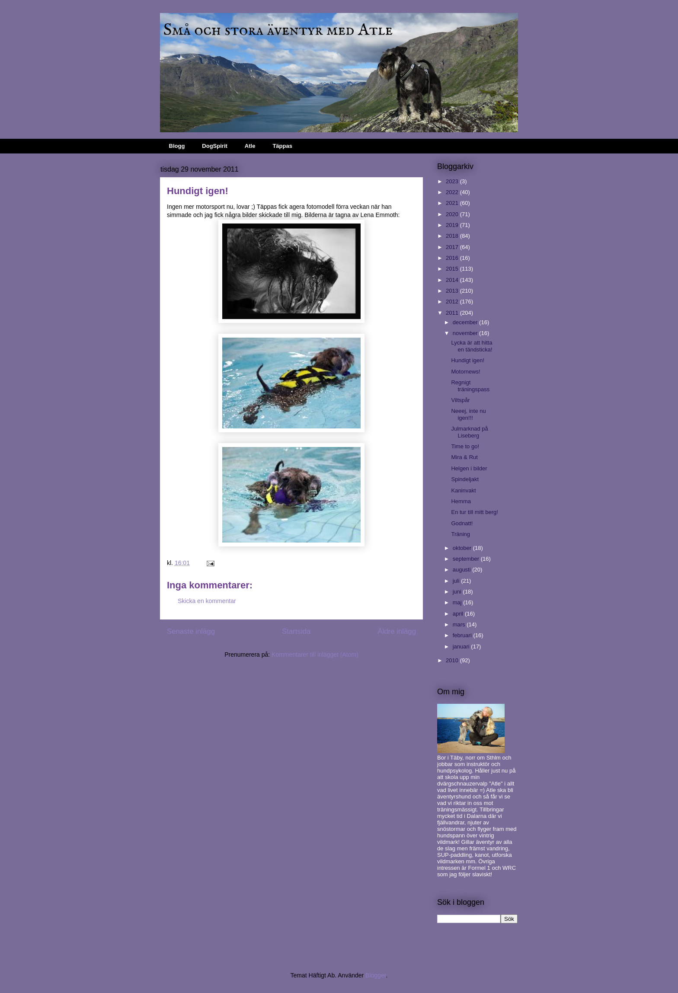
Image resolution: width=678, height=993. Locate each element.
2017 (453, 247)
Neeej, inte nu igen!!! (468, 414)
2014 (453, 280)
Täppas (282, 146)
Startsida (296, 631)
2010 (453, 660)
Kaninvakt (463, 490)
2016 (453, 258)
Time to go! (465, 446)
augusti (463, 569)
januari (462, 646)
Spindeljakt (465, 479)
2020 (453, 214)
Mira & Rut (464, 457)
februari (463, 635)
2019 (453, 225)
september (467, 559)
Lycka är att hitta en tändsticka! (471, 346)
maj (458, 602)
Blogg (177, 146)
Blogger (375, 975)
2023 (453, 181)
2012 (453, 301)
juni (458, 591)
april (459, 613)
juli (457, 581)
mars (460, 624)
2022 (453, 192)
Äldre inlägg (396, 631)
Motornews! (465, 371)
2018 (453, 236)
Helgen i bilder (469, 468)
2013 (453, 290)
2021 (453, 203)
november (466, 333)
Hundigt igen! (467, 360)
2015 (453, 268)
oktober (463, 548)
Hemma (461, 501)
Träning (460, 534)
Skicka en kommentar (207, 600)
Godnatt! (462, 523)
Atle (250, 146)
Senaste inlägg (191, 631)
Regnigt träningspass (470, 386)
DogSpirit (214, 146)
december (466, 322)
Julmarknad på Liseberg (469, 432)
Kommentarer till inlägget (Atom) (315, 654)
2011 (453, 313)
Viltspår (460, 400)
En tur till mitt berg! (474, 512)
